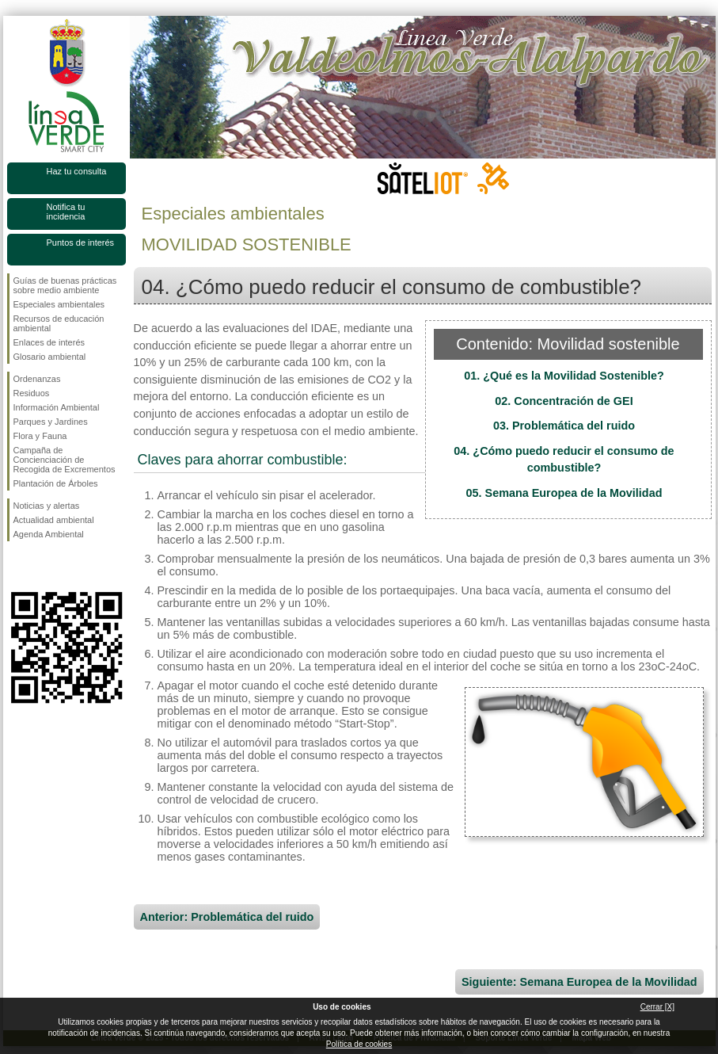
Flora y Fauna (40, 436)
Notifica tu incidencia (66, 211)
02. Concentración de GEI (564, 401)
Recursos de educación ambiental (58, 323)
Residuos (31, 393)
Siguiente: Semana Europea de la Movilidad (579, 982)
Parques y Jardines (50, 421)
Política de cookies (359, 1044)
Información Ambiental (56, 407)
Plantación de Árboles (55, 483)
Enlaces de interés (49, 342)
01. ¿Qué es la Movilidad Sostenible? (564, 375)
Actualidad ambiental (53, 520)
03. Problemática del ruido (564, 425)
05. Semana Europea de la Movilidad (564, 493)
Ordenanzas (37, 379)
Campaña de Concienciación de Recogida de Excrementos (64, 459)
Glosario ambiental (49, 356)
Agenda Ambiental (48, 534)
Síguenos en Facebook (16, 566)
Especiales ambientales (59, 304)
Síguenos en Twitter (42, 566)
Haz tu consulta (77, 171)
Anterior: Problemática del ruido (227, 917)
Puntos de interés (81, 242)
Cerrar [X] (657, 1006)
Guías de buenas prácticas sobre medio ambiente (65, 285)
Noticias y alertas (46, 505)
